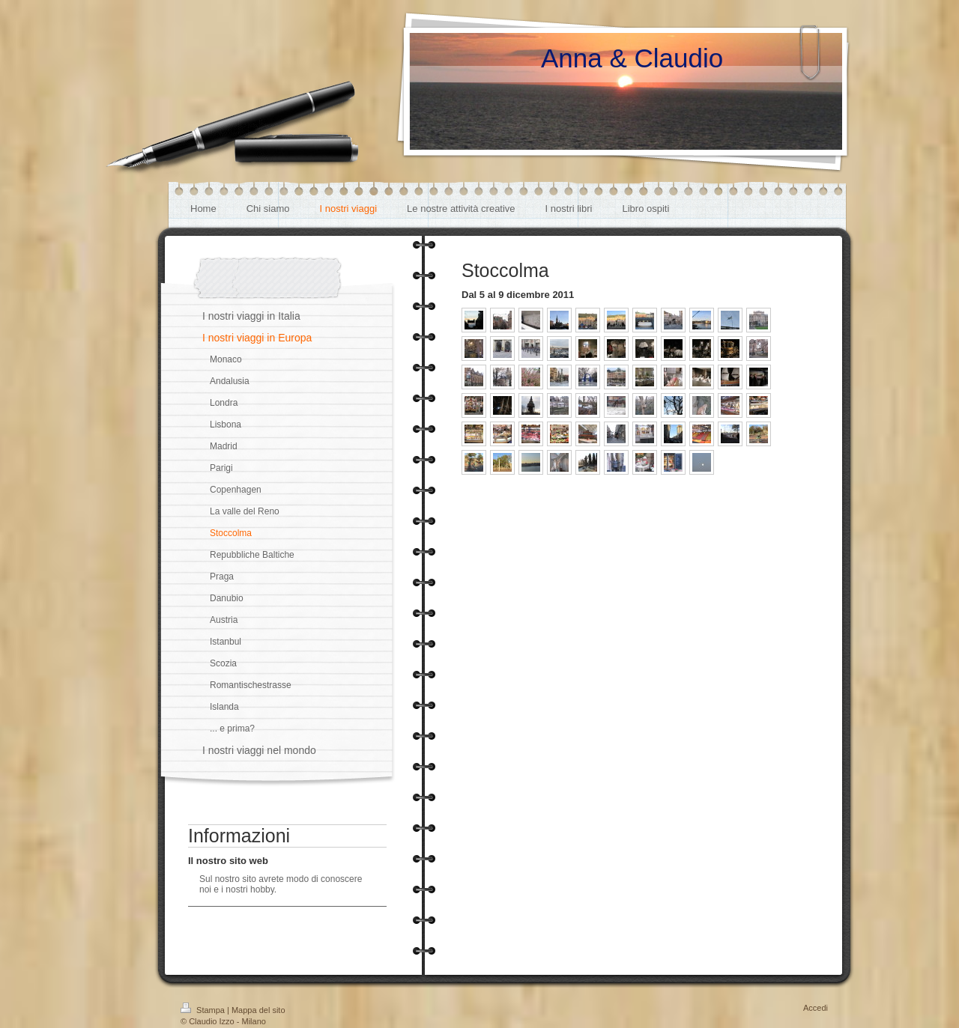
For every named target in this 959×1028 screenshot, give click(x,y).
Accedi (815, 1007)
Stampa (204, 1010)
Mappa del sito (258, 1010)
